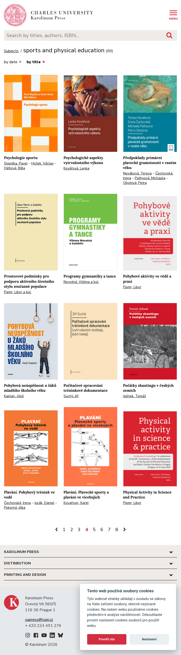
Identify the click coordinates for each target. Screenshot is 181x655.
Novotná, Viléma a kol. (81, 281)
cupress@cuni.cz (39, 619)
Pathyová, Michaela (150, 178)
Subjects (11, 51)
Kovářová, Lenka (76, 168)
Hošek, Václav (42, 163)
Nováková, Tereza (137, 173)
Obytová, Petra (135, 182)
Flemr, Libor (132, 287)
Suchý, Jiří (71, 396)
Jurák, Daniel (44, 502)
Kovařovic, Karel (76, 502)
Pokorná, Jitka (14, 507)
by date (13, 62)
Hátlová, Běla (14, 168)
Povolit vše (107, 639)
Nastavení (149, 639)
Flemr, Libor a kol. (18, 292)
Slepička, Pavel (16, 163)
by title (36, 62)
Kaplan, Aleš (14, 396)
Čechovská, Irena (17, 502)
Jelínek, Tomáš (134, 396)
